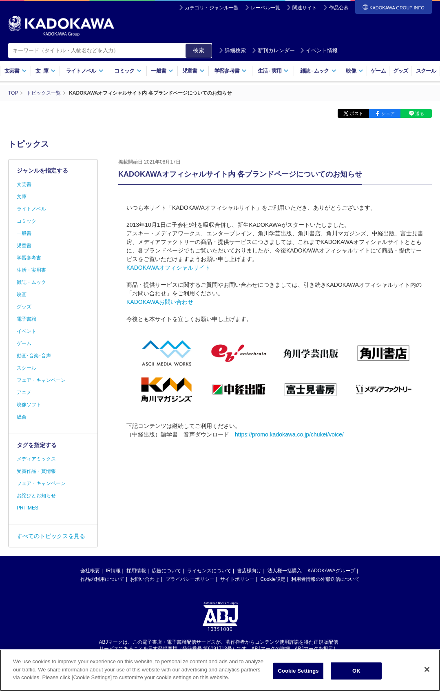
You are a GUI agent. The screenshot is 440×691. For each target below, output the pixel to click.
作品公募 (339, 8)
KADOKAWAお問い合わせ (159, 302)
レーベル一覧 (265, 8)
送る (419, 113)
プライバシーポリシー (190, 579)
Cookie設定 (273, 579)
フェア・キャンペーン (41, 380)
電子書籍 (26, 319)
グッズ (400, 71)
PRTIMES (27, 508)
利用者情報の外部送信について (325, 579)
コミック (128, 71)
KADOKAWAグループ (331, 571)
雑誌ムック (318, 71)
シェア (388, 113)
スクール (426, 71)
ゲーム (378, 71)
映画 (22, 294)
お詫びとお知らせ (36, 495)
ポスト (356, 113)
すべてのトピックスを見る (51, 536)
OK (356, 672)
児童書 (193, 71)
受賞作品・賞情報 (36, 471)
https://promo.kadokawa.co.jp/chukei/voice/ (289, 434)
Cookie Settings (298, 672)
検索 (198, 50)
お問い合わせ (144, 579)
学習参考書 (230, 71)
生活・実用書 (31, 270)
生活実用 (273, 71)
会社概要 (90, 571)
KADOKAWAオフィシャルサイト (168, 267)
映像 (354, 71)
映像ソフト (29, 405)
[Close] (427, 671)
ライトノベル (85, 71)
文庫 (22, 196)
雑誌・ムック (31, 282)
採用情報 (136, 571)
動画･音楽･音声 (34, 356)
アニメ (24, 392)
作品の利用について (102, 579)
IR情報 (113, 571)
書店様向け (249, 571)
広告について (166, 571)
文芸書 (15, 71)
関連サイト (304, 8)
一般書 (162, 71)
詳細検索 (232, 50)
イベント (26, 331)
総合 (22, 417)
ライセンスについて (209, 571)
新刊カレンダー (273, 50)
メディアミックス (36, 459)
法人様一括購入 (285, 571)
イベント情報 (319, 50)
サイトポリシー (237, 579)
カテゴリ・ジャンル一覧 (212, 8)
